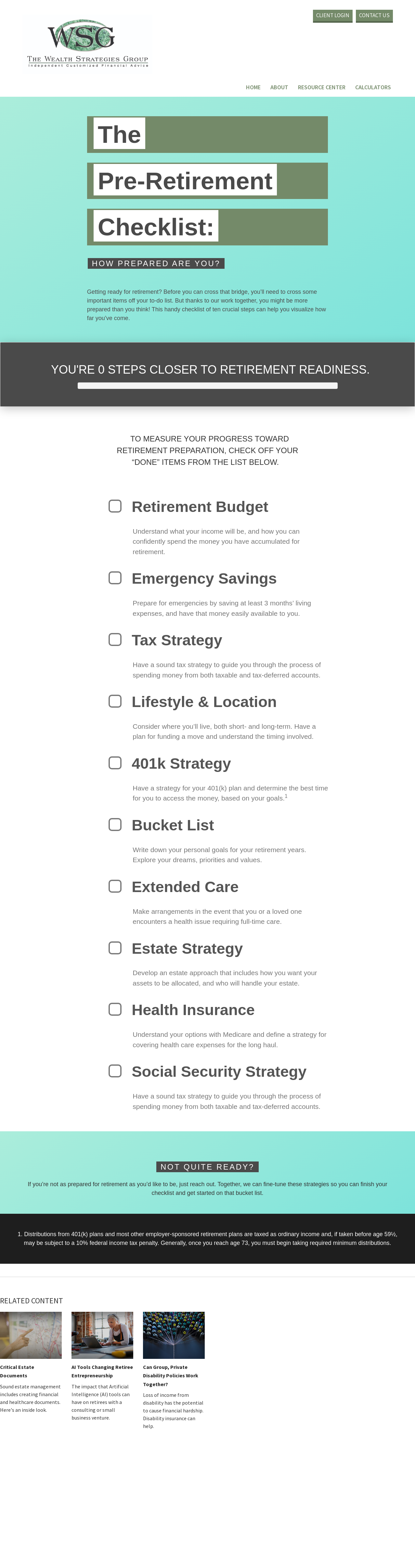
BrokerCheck (239, 1465)
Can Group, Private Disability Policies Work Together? (170, 1375)
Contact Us (374, 15)
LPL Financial (211, 1522)
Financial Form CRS (140, 1459)
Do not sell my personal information (215, 1509)
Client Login (332, 15)
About (280, 87)
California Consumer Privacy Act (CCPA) (294, 1503)
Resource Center (322, 87)
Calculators (373, 87)
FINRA (304, 1522)
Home (253, 87)
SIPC (315, 1522)
